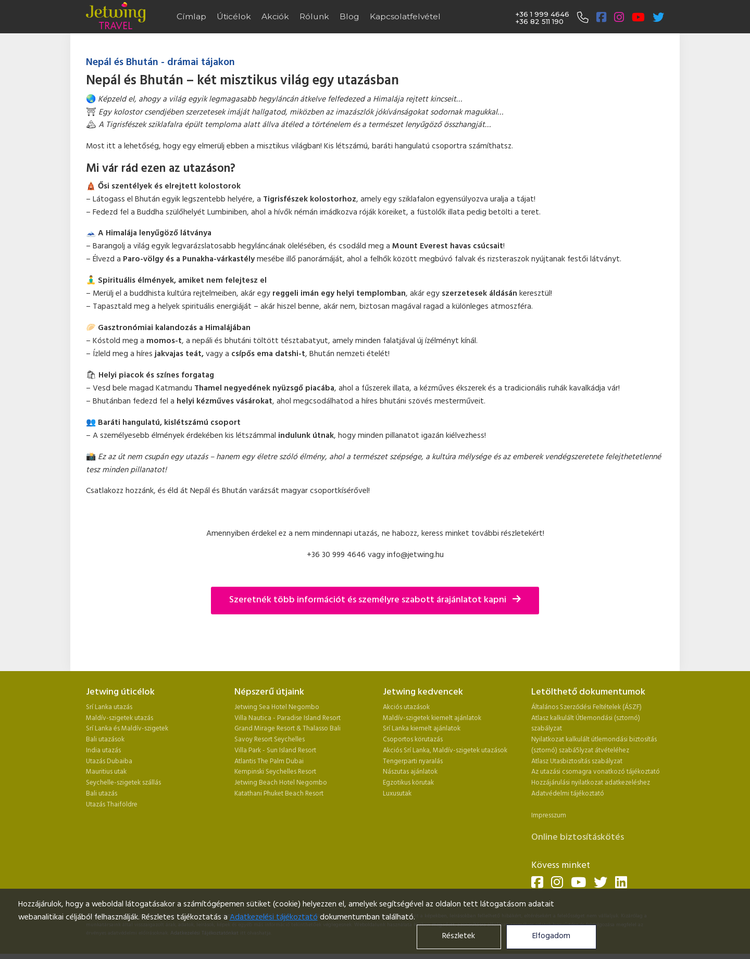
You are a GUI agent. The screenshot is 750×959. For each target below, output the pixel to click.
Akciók (275, 16)
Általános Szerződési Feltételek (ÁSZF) (586, 707)
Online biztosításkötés (577, 837)
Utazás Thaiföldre (112, 804)
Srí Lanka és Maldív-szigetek (127, 728)
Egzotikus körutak (408, 782)
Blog (349, 16)
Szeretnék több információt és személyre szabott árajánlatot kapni (375, 600)
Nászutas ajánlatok (411, 771)
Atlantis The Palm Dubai (269, 761)
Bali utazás (101, 793)
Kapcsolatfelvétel (405, 16)
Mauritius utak (106, 771)
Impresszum (548, 815)
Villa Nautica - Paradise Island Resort (287, 718)
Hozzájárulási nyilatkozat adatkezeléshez (590, 782)
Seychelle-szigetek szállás (123, 782)
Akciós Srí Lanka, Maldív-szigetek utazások (445, 750)
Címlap (191, 16)
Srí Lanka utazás (109, 707)
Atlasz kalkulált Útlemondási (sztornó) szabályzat (585, 724)
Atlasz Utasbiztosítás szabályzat (576, 761)
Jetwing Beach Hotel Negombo (280, 782)
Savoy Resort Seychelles (269, 739)
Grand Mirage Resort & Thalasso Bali (287, 728)
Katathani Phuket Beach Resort (278, 793)
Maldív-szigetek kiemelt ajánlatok (432, 718)
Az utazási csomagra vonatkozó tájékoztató (595, 771)
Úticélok (234, 16)
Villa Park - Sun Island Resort (275, 750)
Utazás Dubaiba (109, 761)
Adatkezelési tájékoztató (274, 917)
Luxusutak (397, 793)
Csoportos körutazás (413, 739)
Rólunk (314, 16)
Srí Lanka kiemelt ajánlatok (421, 728)
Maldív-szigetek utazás (119, 718)
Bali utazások (105, 739)
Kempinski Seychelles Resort (275, 771)
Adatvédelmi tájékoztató (567, 793)
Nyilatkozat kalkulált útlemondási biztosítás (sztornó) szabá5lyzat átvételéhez (594, 745)
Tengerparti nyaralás (413, 761)
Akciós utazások (406, 707)
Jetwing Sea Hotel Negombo (276, 707)
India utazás (103, 750)
